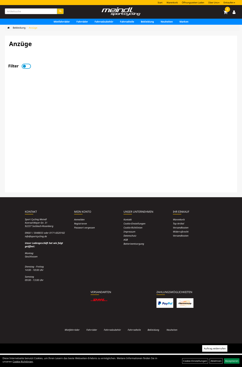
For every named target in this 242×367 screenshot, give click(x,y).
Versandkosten (180, 227)
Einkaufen (229, 2)
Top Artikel (178, 223)
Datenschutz (130, 235)
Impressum (129, 231)
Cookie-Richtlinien (133, 227)
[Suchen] (60, 11)
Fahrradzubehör (104, 21)
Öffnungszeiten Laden (193, 2)
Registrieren (80, 223)
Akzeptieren (231, 360)
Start (160, 2)
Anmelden (79, 219)
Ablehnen (216, 360)
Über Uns (213, 2)
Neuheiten (167, 21)
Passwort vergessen (84, 227)
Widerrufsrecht (181, 231)
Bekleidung (147, 21)
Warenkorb (172, 2)
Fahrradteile (127, 21)
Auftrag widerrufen (215, 348)
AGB (126, 239)
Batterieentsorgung (134, 243)
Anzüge (33, 27)
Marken (183, 21)
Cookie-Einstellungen (134, 223)
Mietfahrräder (62, 21)
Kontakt (128, 219)
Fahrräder (82, 21)
